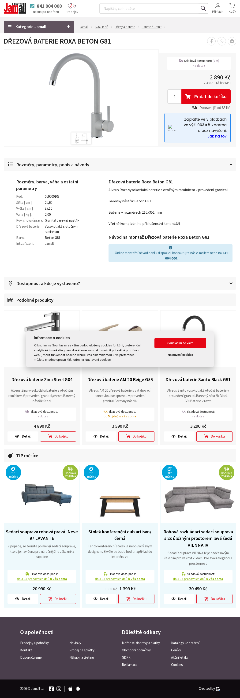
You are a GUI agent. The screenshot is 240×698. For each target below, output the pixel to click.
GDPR (126, 657)
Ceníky (176, 650)
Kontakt (26, 650)
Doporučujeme (31, 657)
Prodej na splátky (81, 650)
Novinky (75, 643)
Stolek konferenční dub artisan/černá (119, 535)
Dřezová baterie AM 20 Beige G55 (120, 379)
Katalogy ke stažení (185, 643)
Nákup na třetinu (81, 657)
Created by (209, 688)
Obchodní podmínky (136, 650)
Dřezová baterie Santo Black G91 (198, 379)
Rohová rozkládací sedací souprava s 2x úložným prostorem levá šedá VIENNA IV (198, 538)
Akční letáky (179, 657)
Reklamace (130, 664)
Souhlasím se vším (180, 343)
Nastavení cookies (180, 354)
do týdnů (120, 416)
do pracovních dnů (42, 579)
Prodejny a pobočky (34, 643)
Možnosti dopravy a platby (141, 643)
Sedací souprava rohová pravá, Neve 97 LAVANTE (42, 535)
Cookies (177, 664)
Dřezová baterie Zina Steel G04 (41, 379)
